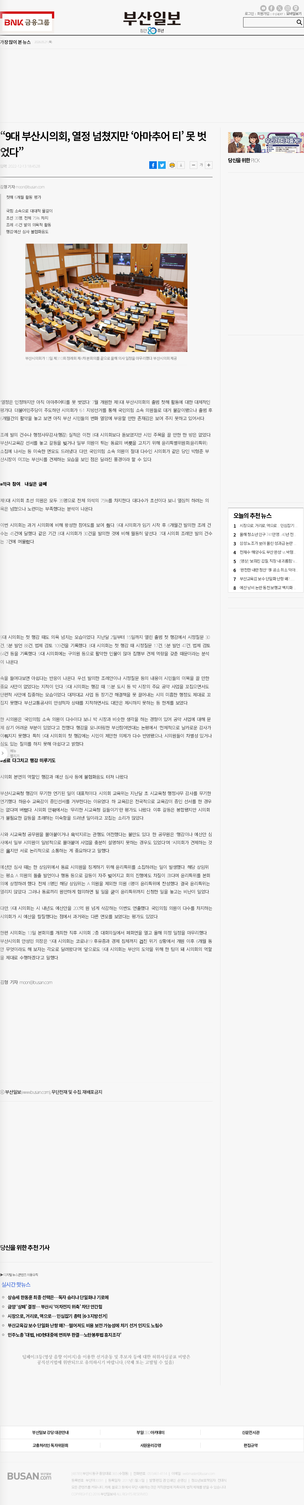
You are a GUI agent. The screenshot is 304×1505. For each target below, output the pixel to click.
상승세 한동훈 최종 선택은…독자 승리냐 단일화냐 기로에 (58, 1297)
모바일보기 (293, 13)
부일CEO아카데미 (150, 1432)
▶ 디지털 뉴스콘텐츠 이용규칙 (19, 1275)
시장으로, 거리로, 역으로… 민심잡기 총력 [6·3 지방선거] (57, 1316)
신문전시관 (250, 1432)
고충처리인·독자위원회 (50, 1445)
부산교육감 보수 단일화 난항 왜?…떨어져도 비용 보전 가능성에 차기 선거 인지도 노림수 (85, 1325)
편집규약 (251, 1445)
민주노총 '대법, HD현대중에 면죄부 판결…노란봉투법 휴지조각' (64, 1334)
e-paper (278, 13)
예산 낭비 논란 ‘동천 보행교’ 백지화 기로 (270, 587)
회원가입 (263, 13)
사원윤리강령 (150, 1445)
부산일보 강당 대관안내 (50, 1432)
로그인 (249, 13)
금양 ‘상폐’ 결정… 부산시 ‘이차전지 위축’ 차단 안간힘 (55, 1306)
